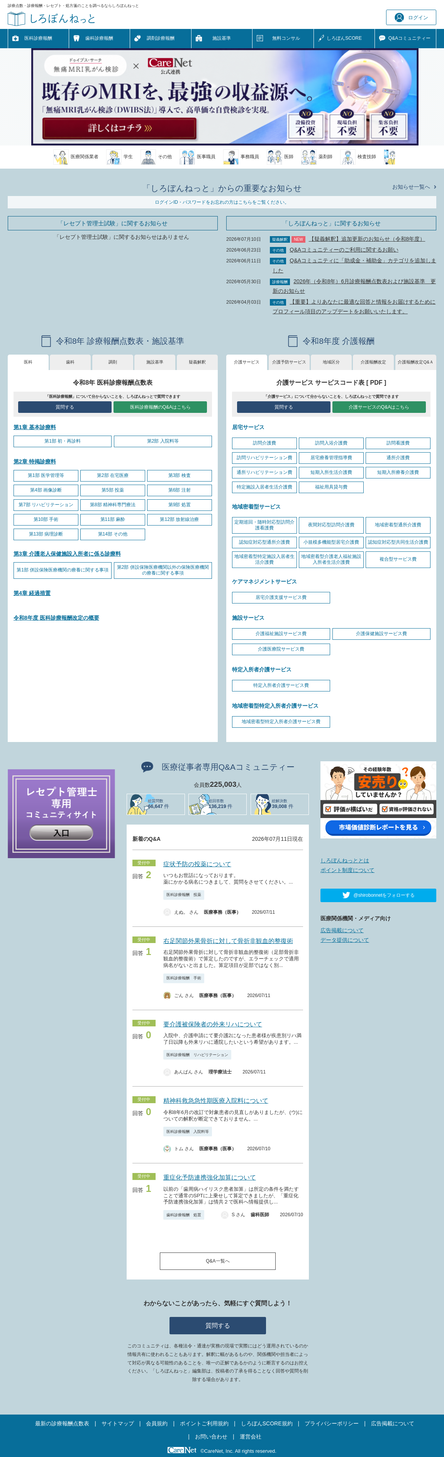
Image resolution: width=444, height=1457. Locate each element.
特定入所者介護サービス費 (281, 685)
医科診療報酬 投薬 (183, 894)
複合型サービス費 (398, 559)
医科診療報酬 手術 (183, 978)
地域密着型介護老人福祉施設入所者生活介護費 (331, 559)
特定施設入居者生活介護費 (264, 487)
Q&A (409, 38)
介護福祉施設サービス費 (281, 633)
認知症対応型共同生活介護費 (398, 542)
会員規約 (157, 1423)
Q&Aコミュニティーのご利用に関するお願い (344, 250)
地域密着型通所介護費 (398, 524)
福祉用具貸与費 (331, 487)
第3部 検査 (179, 475)
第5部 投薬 (113, 490)
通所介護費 (398, 457)
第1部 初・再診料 (62, 441)
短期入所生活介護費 (331, 472)
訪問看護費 (398, 443)
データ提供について (344, 940)
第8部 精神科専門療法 (113, 504)
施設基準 (221, 38)
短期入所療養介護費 (398, 472)
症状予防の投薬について (197, 864)
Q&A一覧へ (217, 1261)
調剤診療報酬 (161, 38)
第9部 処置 (179, 504)
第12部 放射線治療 (179, 519)
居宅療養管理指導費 (331, 457)
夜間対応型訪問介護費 (331, 524)
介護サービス (246, 362)
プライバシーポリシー (332, 1423)
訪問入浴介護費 (331, 443)
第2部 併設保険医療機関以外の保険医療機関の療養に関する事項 (163, 570)
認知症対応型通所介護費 (264, 542)
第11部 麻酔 (112, 519)
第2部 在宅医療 (113, 475)
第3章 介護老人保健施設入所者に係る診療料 (67, 554)
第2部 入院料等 (163, 441)
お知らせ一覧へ (411, 186)
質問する (65, 407)
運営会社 (250, 1436)
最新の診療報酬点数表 (62, 1423)
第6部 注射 (179, 490)
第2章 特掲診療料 (35, 461)
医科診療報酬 (38, 38)
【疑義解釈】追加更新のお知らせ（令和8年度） (367, 239)
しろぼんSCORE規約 (267, 1423)
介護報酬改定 (373, 362)
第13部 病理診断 (46, 534)
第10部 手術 (46, 519)
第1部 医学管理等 (46, 475)
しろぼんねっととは (344, 860)
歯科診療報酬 (99, 38)
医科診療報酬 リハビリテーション (197, 1055)
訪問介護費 (264, 443)
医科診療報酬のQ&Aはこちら (160, 407)
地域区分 (331, 362)
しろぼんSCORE (344, 38)
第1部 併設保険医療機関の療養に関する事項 (62, 570)
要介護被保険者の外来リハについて (212, 1024)
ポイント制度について (347, 870)
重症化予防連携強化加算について (209, 1177)
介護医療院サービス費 (281, 649)
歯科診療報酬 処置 (183, 1215)
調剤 (112, 362)
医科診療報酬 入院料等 (187, 1131)
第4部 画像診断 (46, 490)
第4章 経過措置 (32, 593)
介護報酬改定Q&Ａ (416, 362)
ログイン (411, 17)
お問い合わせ (211, 1436)
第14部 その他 (113, 534)
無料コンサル (286, 38)
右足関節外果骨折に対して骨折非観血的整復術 (228, 941)
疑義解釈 (197, 362)
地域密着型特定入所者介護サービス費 (281, 721)
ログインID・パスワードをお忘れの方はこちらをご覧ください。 (222, 202)
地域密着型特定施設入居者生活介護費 (264, 559)
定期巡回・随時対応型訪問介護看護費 (264, 525)
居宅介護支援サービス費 (281, 597)
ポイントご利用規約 (204, 1423)
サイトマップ (118, 1423)
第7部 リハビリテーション (46, 504)
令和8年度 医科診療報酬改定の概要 (56, 618)
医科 (28, 362)
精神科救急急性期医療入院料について (215, 1100)
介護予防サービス (289, 362)
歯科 (70, 362)
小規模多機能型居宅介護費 (331, 542)
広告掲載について (342, 930)
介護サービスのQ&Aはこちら (379, 407)
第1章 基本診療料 (35, 427)
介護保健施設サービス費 (381, 633)
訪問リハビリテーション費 (264, 457)
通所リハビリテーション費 (264, 472)
